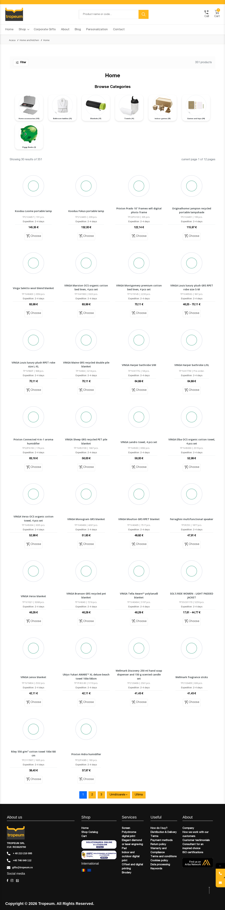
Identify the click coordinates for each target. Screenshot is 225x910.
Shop (24, 29)
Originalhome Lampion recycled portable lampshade (191, 210)
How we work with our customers (195, 834)
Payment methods (161, 840)
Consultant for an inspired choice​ (192, 846)
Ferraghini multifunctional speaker (191, 519)
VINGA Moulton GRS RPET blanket (139, 519)
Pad (124, 848)
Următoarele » (118, 795)
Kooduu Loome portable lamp (33, 211)
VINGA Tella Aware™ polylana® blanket (139, 595)
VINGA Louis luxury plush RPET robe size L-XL (33, 364)
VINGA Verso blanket (33, 596)
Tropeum (46, 904)
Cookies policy (159, 860)
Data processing (160, 864)
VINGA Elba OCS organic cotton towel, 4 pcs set (191, 441)
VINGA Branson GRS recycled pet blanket (86, 595)
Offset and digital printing (132, 866)
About (65, 29)
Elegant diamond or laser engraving (132, 842)
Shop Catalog (89, 832)
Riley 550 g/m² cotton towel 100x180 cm (33, 753)
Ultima (139, 795)
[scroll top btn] (209, 890)
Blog (78, 29)
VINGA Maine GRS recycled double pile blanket (86, 364)
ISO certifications (192, 852)
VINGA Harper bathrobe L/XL (191, 365)
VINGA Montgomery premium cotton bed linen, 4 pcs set (139, 287)
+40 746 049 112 (19, 860)
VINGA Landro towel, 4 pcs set (139, 442)
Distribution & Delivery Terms (163, 834)
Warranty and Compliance (158, 850)
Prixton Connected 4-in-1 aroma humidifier (33, 441)
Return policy (158, 844)
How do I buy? (158, 828)
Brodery (126, 872)
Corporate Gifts (45, 29)
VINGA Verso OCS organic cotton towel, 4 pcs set (33, 518)
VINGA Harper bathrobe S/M (139, 365)
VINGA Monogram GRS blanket (86, 519)
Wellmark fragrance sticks (191, 677)
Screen (126, 828)
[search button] (144, 14)
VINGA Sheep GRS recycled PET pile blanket (86, 441)
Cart (84, 836)
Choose (33, 236)
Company (188, 828)
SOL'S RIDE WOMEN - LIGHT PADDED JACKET (191, 595)
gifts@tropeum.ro (20, 867)
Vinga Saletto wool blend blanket (33, 288)
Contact (119, 29)
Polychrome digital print (129, 834)
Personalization (97, 29)
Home (9, 29)
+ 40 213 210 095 (19, 853)
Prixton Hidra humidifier (86, 754)
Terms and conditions (163, 856)
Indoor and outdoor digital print (130, 856)
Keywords (156, 868)
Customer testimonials (196, 840)
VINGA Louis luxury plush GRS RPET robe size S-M (191, 287)
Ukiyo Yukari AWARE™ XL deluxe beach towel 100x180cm (86, 676)
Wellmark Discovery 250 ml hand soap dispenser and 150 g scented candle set (139, 674)
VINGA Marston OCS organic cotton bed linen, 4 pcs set (86, 287)
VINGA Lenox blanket (33, 677)
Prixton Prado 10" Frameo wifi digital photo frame (139, 210)
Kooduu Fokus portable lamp (86, 211)
